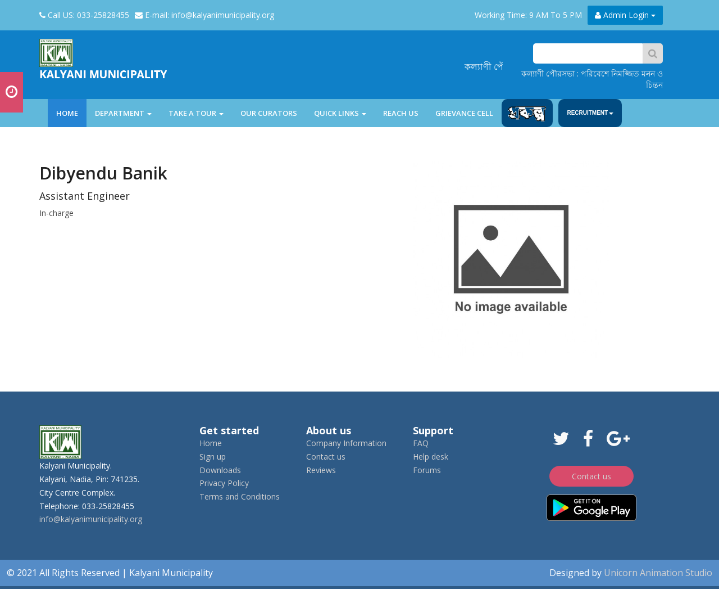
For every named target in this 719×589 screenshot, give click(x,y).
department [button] (123, 113)
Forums (427, 470)
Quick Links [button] (340, 113)
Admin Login (625, 15)
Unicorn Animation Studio (658, 572)
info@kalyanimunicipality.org (90, 519)
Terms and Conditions (239, 496)
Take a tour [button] (196, 113)
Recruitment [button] (590, 113)
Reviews (321, 470)
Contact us (325, 456)
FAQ (421, 443)
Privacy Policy (224, 483)
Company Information (346, 443)
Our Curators (268, 113)
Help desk (430, 456)
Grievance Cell (464, 113)
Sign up (212, 456)
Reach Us (400, 113)
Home (71, 112)
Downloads (220, 470)
